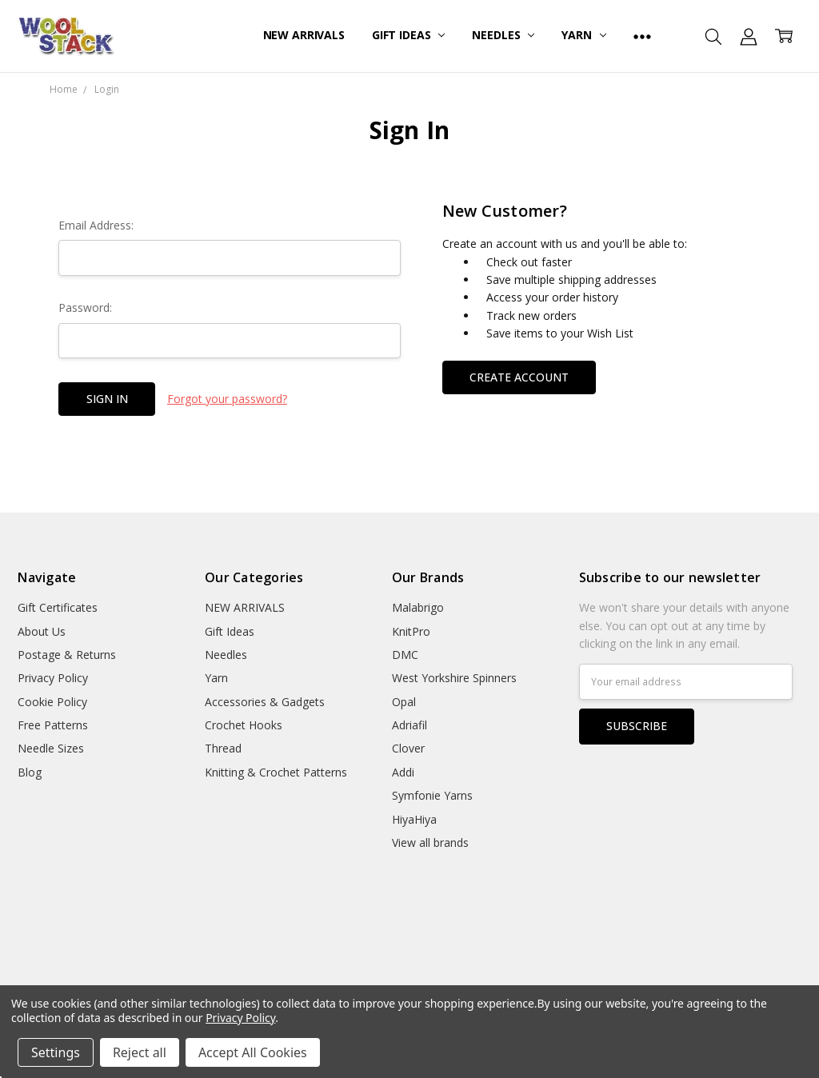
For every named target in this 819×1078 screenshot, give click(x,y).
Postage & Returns (67, 654)
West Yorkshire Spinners (454, 677)
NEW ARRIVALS (304, 34)
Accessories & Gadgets (265, 701)
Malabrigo (418, 607)
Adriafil (409, 725)
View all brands (430, 842)
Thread (223, 748)
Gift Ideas (408, 34)
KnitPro (411, 631)
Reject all (139, 1052)
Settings (55, 1052)
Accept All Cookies (252, 1052)
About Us (42, 631)
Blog (30, 772)
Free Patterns (53, 725)
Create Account (519, 377)
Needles (503, 34)
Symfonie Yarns (432, 795)
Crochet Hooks (243, 725)
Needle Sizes (51, 748)
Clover (408, 748)
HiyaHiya (414, 819)
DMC (405, 654)
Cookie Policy (52, 701)
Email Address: (96, 225)
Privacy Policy (53, 677)
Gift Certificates (58, 607)
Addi (403, 772)
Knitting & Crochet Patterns (276, 772)
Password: (85, 307)
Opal (404, 701)
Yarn (583, 34)
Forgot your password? (227, 398)
